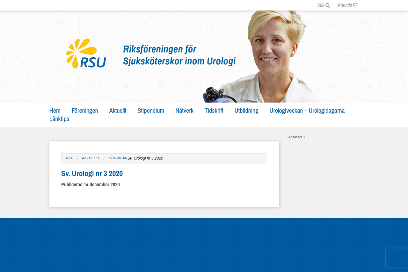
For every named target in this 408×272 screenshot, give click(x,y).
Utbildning (247, 110)
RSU (69, 158)
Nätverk (184, 110)
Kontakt (348, 5)
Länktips (59, 118)
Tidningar (117, 158)
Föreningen (85, 110)
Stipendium (151, 110)
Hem (55, 110)
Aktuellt (118, 110)
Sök (323, 5)
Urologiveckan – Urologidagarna (307, 110)
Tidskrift (214, 110)
